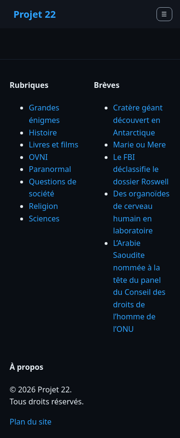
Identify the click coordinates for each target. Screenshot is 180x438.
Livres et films (53, 144)
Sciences (44, 218)
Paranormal (50, 169)
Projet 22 (34, 14)
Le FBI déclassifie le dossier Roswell (141, 169)
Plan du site (30, 421)
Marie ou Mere (139, 144)
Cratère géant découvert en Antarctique (138, 119)
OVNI (38, 157)
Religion (43, 206)
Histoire (43, 132)
